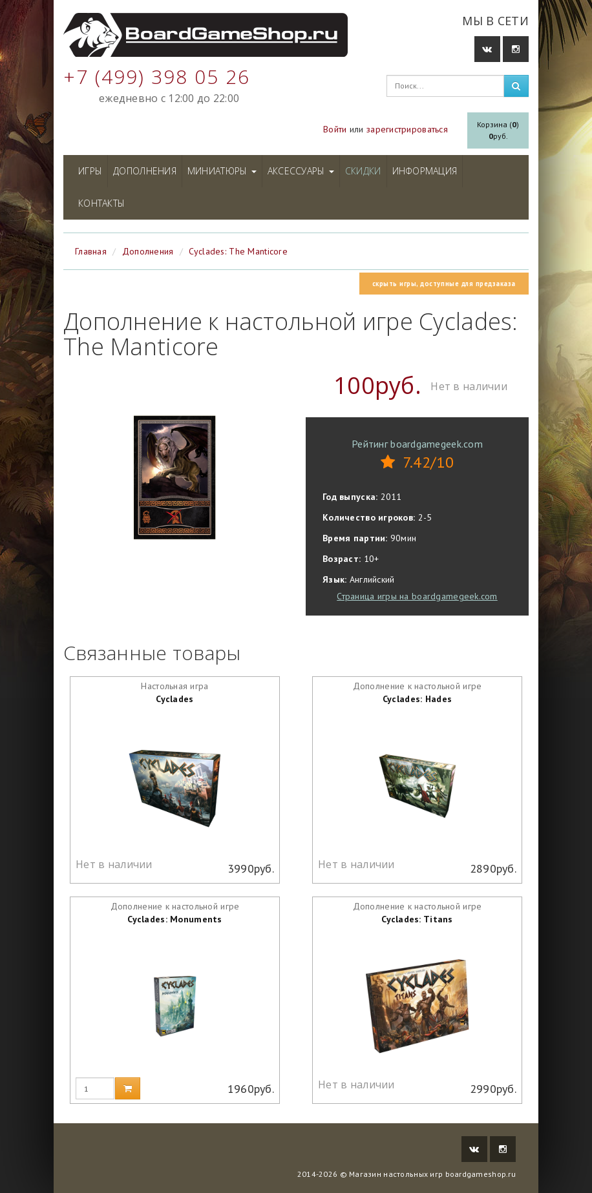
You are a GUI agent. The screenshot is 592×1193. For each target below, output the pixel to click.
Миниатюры (222, 171)
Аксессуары (301, 171)
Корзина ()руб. (498, 130)
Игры (90, 171)
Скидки (363, 171)
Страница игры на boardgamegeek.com (417, 596)
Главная (91, 251)
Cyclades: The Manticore (238, 251)
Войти (334, 129)
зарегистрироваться (407, 129)
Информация (425, 171)
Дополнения (144, 171)
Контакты (101, 203)
